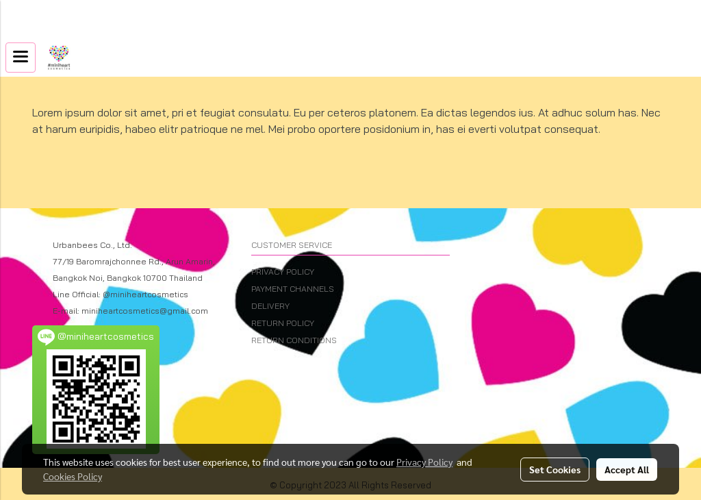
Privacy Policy (424, 461)
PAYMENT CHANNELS (292, 289)
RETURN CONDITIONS (294, 340)
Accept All (626, 469)
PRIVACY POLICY (282, 271)
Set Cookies (555, 469)
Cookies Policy (72, 476)
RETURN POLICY (282, 323)
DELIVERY (270, 306)
